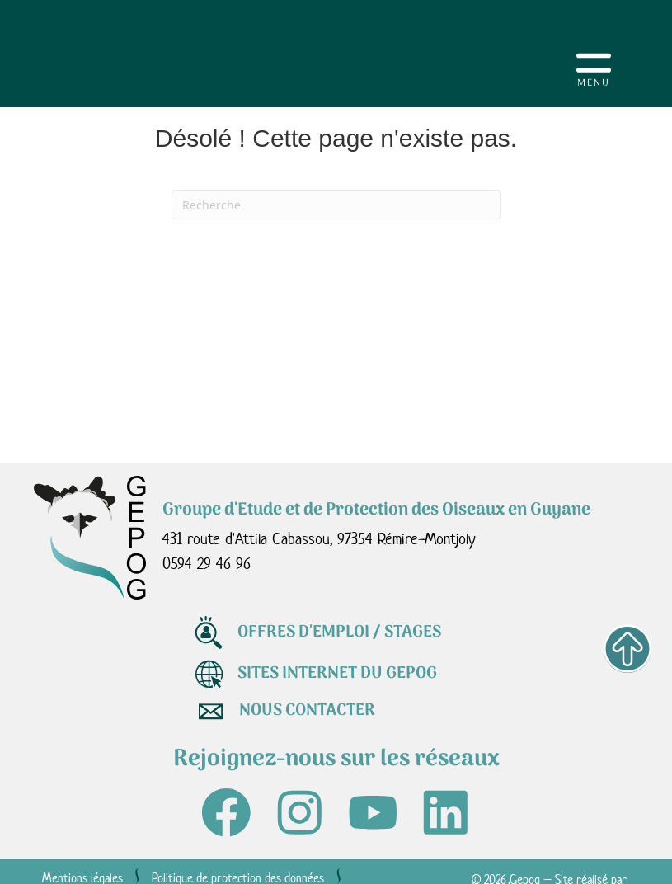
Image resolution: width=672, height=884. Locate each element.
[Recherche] (336, 204)
